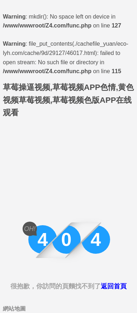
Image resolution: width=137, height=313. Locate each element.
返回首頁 (114, 286)
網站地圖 (14, 309)
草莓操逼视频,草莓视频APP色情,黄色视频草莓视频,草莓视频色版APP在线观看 (68, 100)
